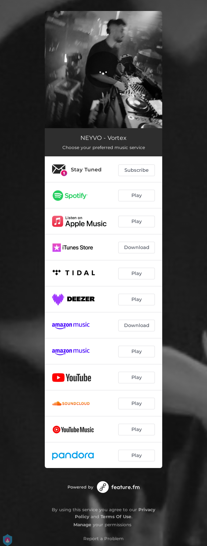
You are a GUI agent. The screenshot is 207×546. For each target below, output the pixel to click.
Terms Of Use (116, 516)
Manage (82, 524)
